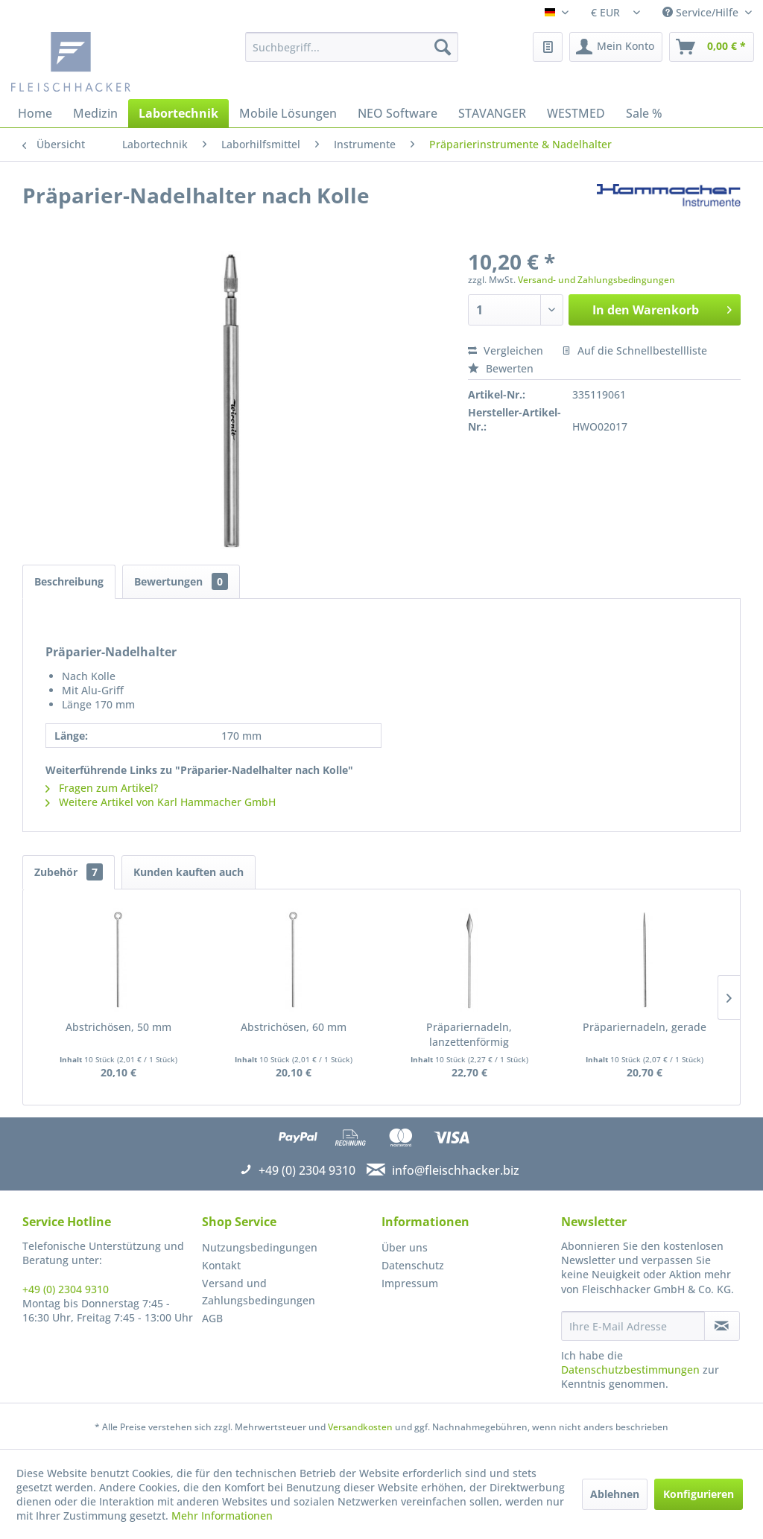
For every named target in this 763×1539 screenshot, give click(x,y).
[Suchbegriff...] (352, 47)
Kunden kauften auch (188, 872)
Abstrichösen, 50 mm (118, 1027)
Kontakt (221, 1265)
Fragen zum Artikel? (101, 788)
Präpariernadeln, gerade (644, 1027)
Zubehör (68, 872)
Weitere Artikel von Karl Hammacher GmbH (160, 802)
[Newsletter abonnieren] (722, 1326)
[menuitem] (352, 47)
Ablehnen (614, 1494)
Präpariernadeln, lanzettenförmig (469, 1034)
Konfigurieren (698, 1494)
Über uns (405, 1247)
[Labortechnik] (178, 113)
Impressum (410, 1283)
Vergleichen (505, 350)
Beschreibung (69, 581)
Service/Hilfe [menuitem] (701, 12)
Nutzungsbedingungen (259, 1247)
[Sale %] (644, 113)
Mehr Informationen (222, 1515)
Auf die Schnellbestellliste (634, 350)
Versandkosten (360, 1427)
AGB (212, 1318)
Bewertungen (181, 581)
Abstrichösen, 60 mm (293, 1027)
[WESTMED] (575, 113)
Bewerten (501, 368)
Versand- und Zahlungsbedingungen (596, 279)
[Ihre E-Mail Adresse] (633, 1326)
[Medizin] (95, 113)
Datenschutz (413, 1265)
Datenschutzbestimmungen (630, 1369)
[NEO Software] (397, 113)
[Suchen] (442, 47)
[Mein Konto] (615, 47)
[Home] (35, 113)
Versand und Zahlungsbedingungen (258, 1292)
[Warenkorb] (711, 47)
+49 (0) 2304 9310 (65, 1289)
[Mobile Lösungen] (288, 113)
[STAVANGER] (492, 113)
